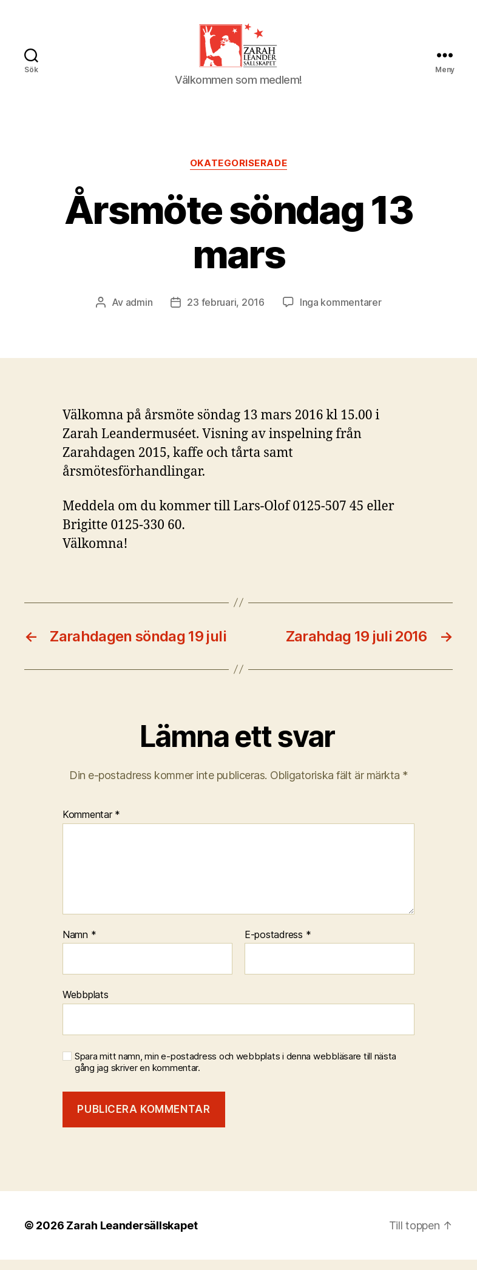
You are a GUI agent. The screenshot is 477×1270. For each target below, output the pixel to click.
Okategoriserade (238, 173)
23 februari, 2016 (225, 312)
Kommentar (91, 825)
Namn (79, 944)
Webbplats (86, 1005)
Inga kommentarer (341, 312)
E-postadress (278, 944)
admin (139, 312)
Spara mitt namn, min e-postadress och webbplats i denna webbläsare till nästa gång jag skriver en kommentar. (235, 1072)
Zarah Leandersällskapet (132, 1235)
